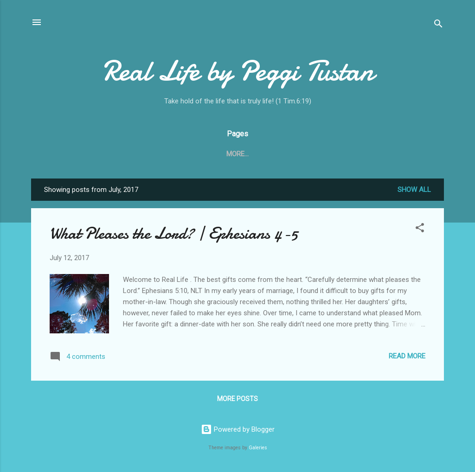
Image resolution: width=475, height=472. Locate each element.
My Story (275, 154)
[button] (419, 229)
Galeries (258, 448)
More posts (237, 398)
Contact (227, 154)
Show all (414, 189)
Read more (407, 356)
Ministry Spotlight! (344, 154)
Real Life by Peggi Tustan (237, 71)
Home (105, 154)
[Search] (438, 25)
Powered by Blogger (238, 429)
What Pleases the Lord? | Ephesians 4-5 (174, 233)
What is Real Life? (163, 154)
